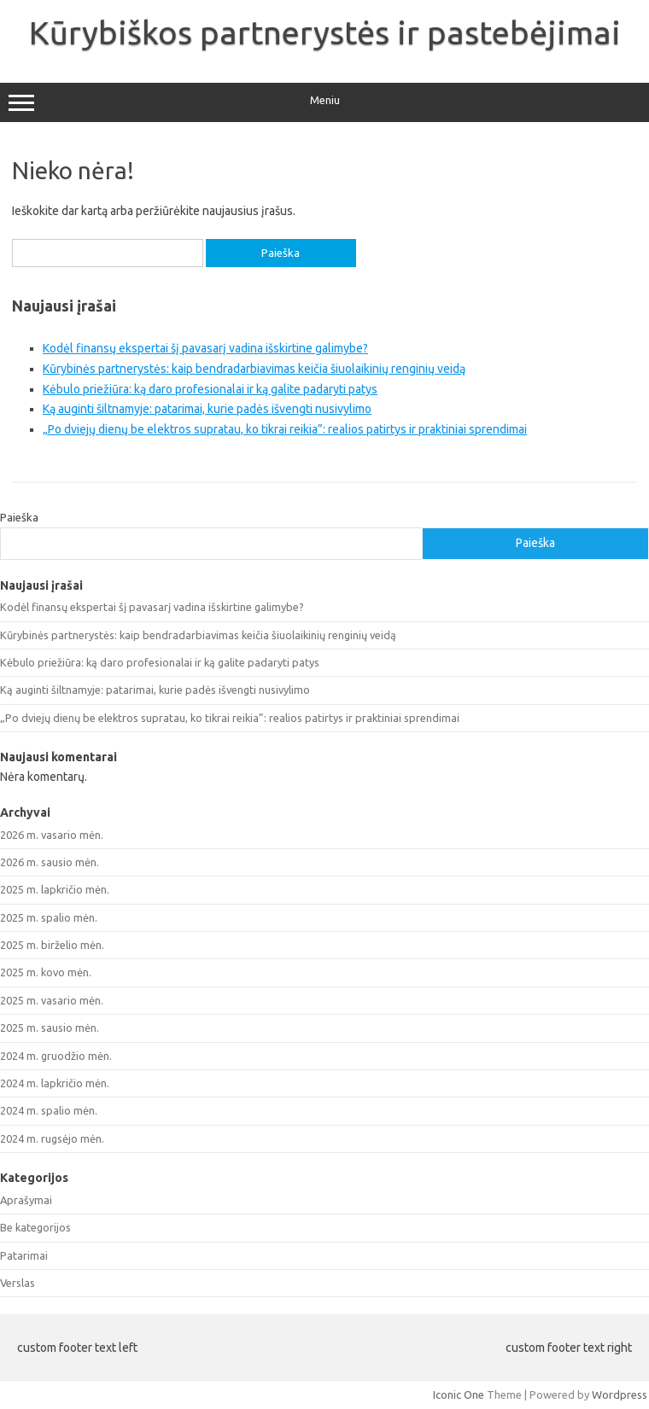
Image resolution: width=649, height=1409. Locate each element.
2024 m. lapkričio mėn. (54, 1083)
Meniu (324, 102)
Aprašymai (26, 1200)
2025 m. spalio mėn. (48, 917)
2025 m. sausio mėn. (49, 1027)
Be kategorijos (35, 1227)
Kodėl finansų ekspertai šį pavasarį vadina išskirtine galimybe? (205, 348)
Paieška (19, 517)
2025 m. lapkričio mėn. (54, 889)
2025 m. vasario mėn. (51, 1000)
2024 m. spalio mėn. (48, 1110)
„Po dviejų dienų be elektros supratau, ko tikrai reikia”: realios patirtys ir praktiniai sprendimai (285, 429)
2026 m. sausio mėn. (49, 862)
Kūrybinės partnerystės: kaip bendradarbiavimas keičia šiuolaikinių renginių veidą (254, 369)
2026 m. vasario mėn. (51, 835)
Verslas (17, 1283)
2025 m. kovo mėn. (45, 972)
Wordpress (619, 1394)
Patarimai (24, 1255)
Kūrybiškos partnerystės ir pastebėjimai (325, 32)
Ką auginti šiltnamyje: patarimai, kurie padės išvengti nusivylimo (207, 409)
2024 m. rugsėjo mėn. (52, 1138)
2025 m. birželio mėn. (52, 945)
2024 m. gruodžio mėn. (56, 1056)
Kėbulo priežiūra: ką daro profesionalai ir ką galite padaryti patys (210, 389)
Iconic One (458, 1394)
